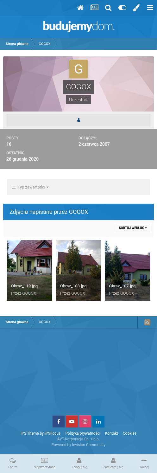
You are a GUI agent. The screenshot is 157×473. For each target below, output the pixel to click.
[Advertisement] (78, 374)
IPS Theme (30, 433)
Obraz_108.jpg (73, 286)
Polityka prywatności (82, 433)
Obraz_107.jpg (122, 286)
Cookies (129, 433)
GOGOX (29, 293)
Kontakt (111, 433)
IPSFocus (52, 433)
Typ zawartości (30, 187)
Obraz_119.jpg (24, 286)
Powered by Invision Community (79, 445)
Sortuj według (133, 228)
